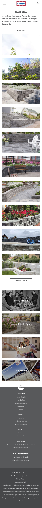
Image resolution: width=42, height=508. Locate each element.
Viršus (21, 387)
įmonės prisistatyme (21, 424)
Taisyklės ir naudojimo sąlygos (20, 476)
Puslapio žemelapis (20, 482)
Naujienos (21, 418)
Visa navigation (4, 4)
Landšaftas (21, 400)
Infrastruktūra (21, 406)
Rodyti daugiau (21, 281)
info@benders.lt (24, 447)
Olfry (21, 409)
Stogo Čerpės (21, 397)
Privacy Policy (20, 479)
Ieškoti (39, 3)
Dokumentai (21, 436)
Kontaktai (21, 433)
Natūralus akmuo (21, 403)
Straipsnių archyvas (21, 421)
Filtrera (22, 31)
